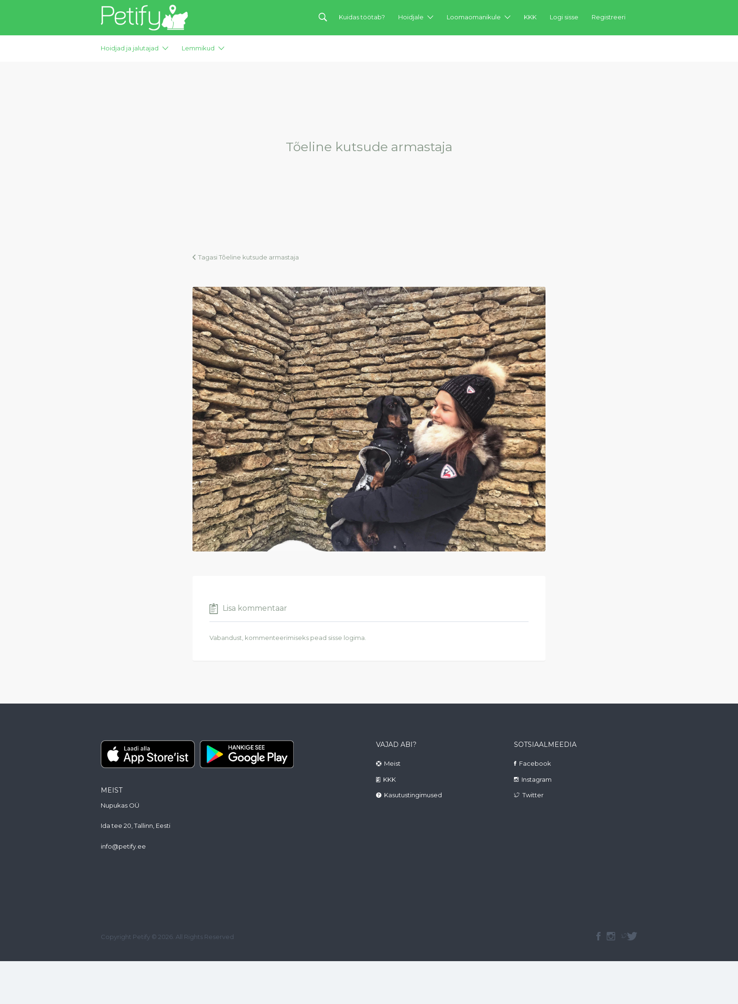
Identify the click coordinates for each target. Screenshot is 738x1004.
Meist (392, 763)
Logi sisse (564, 17)
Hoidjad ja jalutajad (130, 48)
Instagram (536, 779)
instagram (611, 936)
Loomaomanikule (474, 17)
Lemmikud (198, 48)
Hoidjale (411, 17)
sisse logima (346, 637)
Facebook (535, 763)
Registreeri (609, 17)
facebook (598, 936)
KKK (530, 17)
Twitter (533, 795)
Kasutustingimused (413, 795)
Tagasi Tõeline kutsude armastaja (248, 257)
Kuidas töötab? (362, 17)
